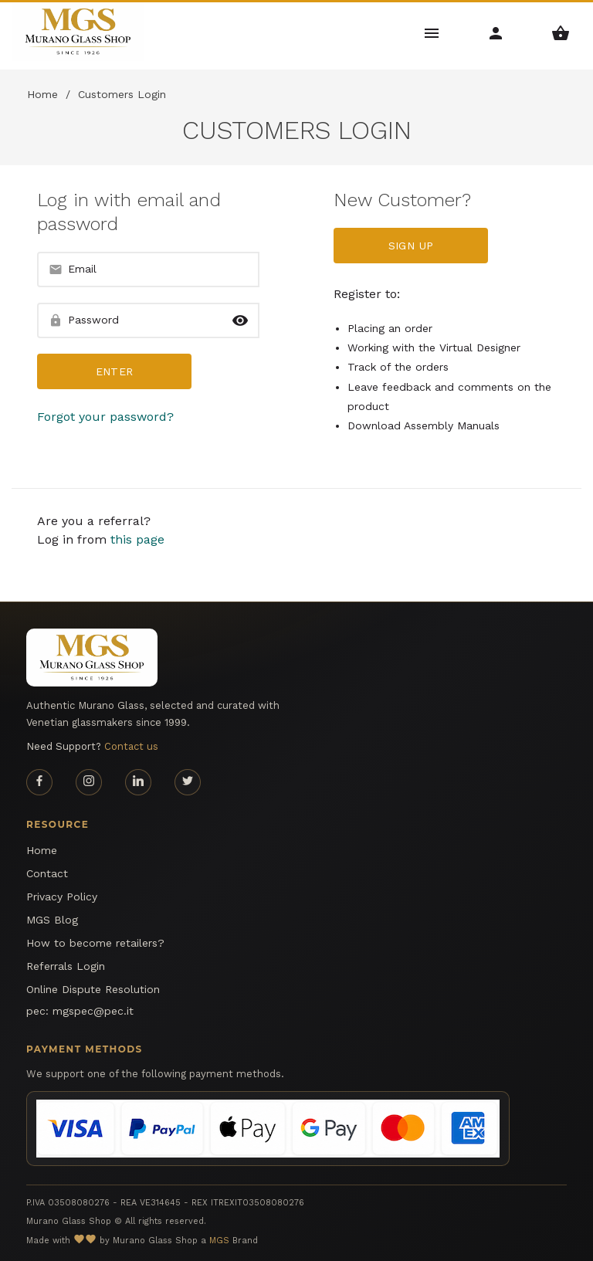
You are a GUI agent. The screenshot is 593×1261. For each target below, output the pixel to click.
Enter (115, 371)
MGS (219, 1241)
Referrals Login (65, 966)
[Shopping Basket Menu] (561, 32)
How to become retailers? (95, 943)
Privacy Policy (61, 896)
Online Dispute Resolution (93, 989)
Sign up (410, 245)
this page (137, 539)
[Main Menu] (432, 32)
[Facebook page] (39, 782)
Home (42, 94)
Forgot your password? (105, 416)
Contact (47, 873)
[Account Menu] (496, 32)
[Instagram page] (89, 782)
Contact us (131, 746)
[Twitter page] (188, 782)
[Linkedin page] (138, 782)
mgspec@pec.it (93, 1011)
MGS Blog (52, 920)
